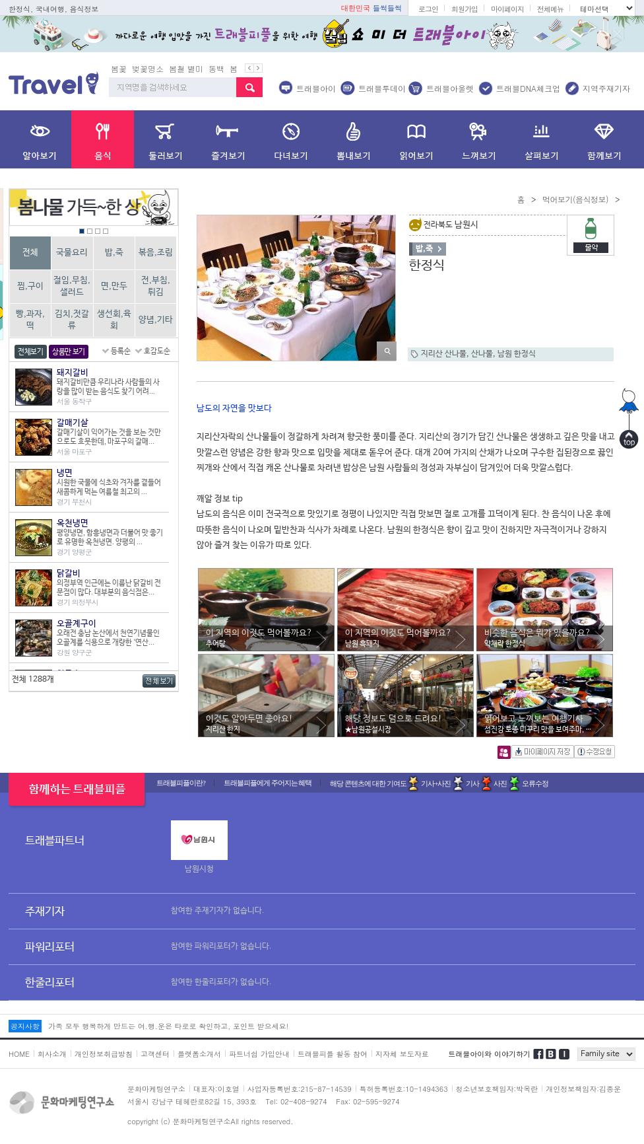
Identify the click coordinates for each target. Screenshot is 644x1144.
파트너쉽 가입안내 (259, 1054)
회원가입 (464, 9)
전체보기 (31, 352)
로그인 (428, 9)
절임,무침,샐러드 (71, 286)
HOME (19, 1054)
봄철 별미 (186, 68)
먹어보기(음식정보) (575, 199)
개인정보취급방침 (104, 1054)
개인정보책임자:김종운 (583, 1089)
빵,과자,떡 (30, 320)
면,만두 (114, 286)
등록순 (121, 351)
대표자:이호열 (216, 1089)
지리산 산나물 (444, 354)
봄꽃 (119, 68)
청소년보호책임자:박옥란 (497, 1089)
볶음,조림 (156, 253)
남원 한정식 (517, 354)
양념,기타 (156, 320)
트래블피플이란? (180, 783)
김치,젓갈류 (72, 320)
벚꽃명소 (148, 68)
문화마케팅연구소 (156, 1089)
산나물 (482, 354)
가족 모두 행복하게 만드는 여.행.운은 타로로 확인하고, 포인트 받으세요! (168, 1026)
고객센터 (155, 1054)
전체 (30, 253)
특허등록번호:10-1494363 (404, 1089)
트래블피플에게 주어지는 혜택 (268, 783)
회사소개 (52, 1054)
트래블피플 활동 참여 (333, 1054)
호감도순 (157, 351)
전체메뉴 (550, 9)
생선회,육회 (114, 320)
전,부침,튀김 (155, 286)
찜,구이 (30, 286)
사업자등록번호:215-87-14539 (299, 1089)
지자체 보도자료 (402, 1054)
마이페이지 (507, 9)
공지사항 (25, 1026)
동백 (216, 68)
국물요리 (72, 253)
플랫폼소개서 (199, 1054)
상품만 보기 (68, 352)
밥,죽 (114, 253)
